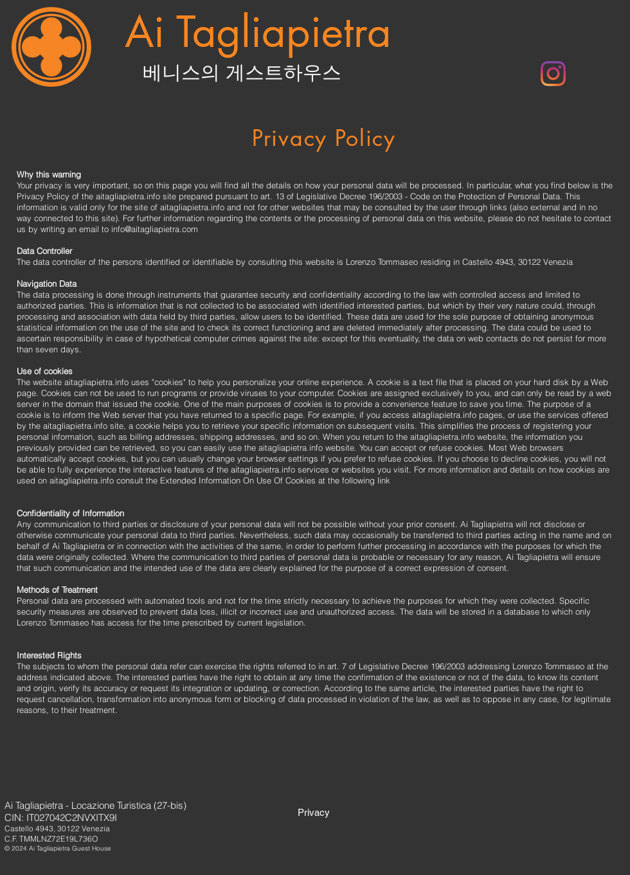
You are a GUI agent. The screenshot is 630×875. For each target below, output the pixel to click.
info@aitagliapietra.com (154, 229)
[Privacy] (313, 812)
